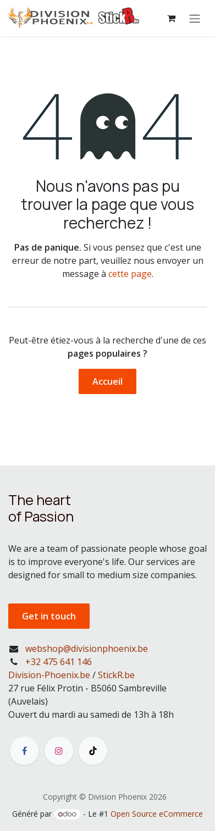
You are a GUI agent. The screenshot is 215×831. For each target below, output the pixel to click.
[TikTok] (93, 750)
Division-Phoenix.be (49, 675)
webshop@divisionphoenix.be (86, 648)
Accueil (107, 381)
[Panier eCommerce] (171, 18)
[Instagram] (59, 750)
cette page (130, 274)
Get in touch (49, 616)
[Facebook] (24, 750)
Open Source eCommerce (157, 813)
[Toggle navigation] (195, 18)
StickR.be (116, 675)
